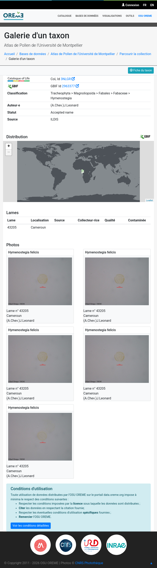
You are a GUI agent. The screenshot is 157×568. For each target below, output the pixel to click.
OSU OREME (145, 15)
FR (145, 5)
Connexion (130, 5)
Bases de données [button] (86, 15)
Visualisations (112, 15)
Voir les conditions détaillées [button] (30, 525)
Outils (130, 15)
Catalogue (64, 15)
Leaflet (149, 200)
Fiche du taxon (141, 70)
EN (152, 5)
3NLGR (68, 79)
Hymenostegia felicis (23, 252)
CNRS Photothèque (89, 563)
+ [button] (8, 146)
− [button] (8, 152)
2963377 (70, 86)
